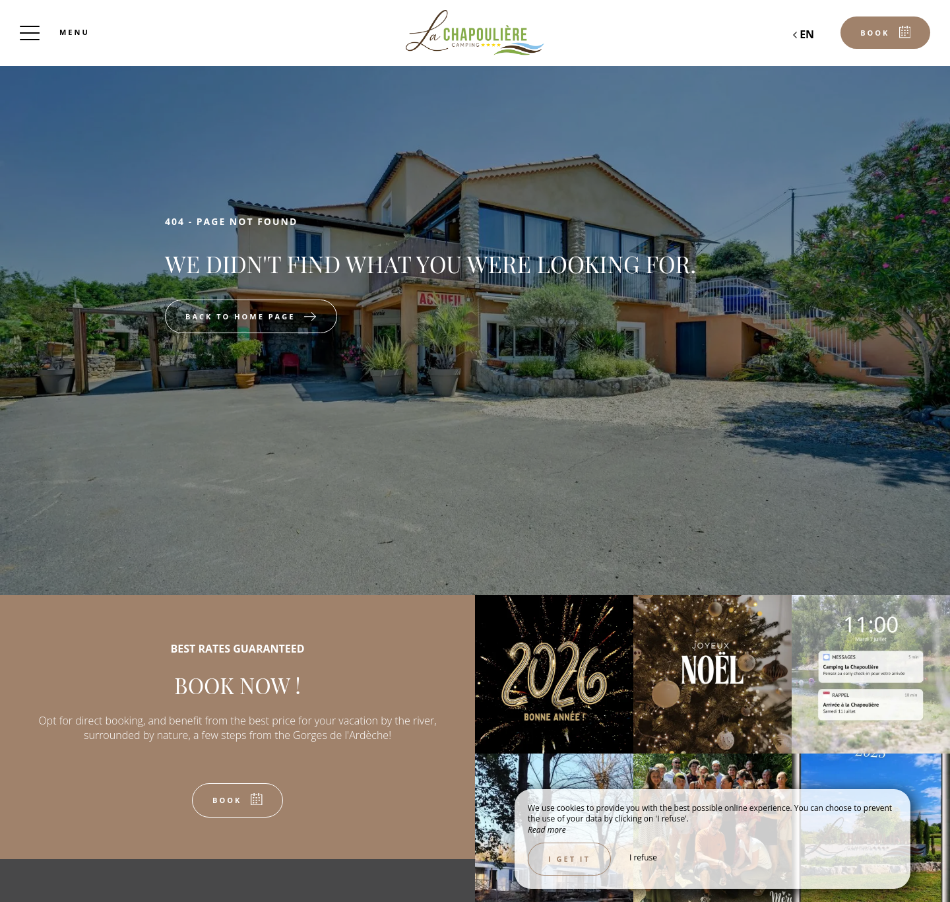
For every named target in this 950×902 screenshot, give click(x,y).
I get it (569, 859)
